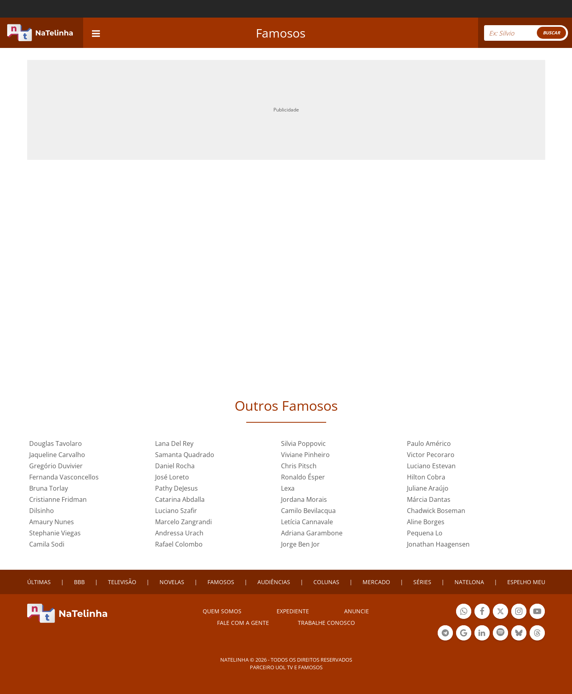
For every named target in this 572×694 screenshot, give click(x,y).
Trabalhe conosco (326, 622)
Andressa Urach (179, 533)
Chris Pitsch (299, 465)
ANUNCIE (356, 611)
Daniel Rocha (175, 465)
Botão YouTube (537, 612)
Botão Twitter (500, 612)
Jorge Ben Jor (300, 544)
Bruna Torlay (48, 488)
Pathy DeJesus (176, 488)
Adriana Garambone (312, 533)
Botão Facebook (482, 612)
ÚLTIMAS (39, 582)
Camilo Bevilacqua (308, 510)
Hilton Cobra (426, 477)
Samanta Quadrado (184, 454)
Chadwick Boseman (436, 510)
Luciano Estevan (431, 465)
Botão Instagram (518, 612)
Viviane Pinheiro (305, 454)
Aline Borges (425, 521)
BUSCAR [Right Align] (551, 33)
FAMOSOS (220, 582)
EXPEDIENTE (293, 611)
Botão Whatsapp (463, 612)
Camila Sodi (46, 544)
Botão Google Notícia (463, 633)
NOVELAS (171, 582)
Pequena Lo (424, 533)
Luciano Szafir (176, 510)
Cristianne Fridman (58, 499)
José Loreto (172, 477)
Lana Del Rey (174, 443)
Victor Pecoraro (430, 454)
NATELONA (469, 582)
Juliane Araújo (427, 488)
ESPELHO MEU (526, 582)
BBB (79, 582)
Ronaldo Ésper (303, 477)
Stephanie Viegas (55, 533)
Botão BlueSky (518, 633)
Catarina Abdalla (180, 499)
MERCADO (376, 582)
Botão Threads (537, 633)
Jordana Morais (304, 499)
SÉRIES (422, 582)
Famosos (280, 33)
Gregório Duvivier (56, 465)
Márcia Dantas (428, 499)
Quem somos (222, 611)
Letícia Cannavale (307, 521)
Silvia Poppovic (303, 443)
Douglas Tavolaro (55, 443)
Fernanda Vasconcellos (64, 477)
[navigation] (96, 33)
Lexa (288, 488)
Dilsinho (41, 510)
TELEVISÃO (122, 582)
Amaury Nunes (51, 521)
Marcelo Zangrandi (183, 521)
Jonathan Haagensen (438, 544)
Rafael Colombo (179, 544)
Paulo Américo (429, 443)
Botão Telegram (445, 633)
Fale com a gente (243, 622)
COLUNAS (326, 582)
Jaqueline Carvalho (57, 454)
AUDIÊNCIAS (273, 582)
